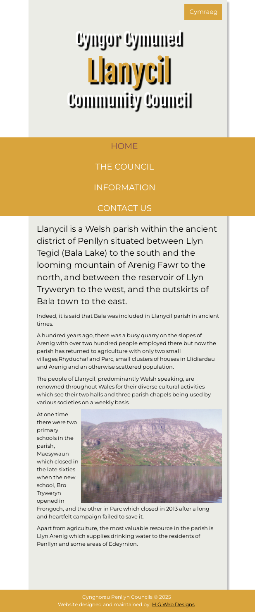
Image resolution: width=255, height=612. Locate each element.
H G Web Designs (173, 604)
